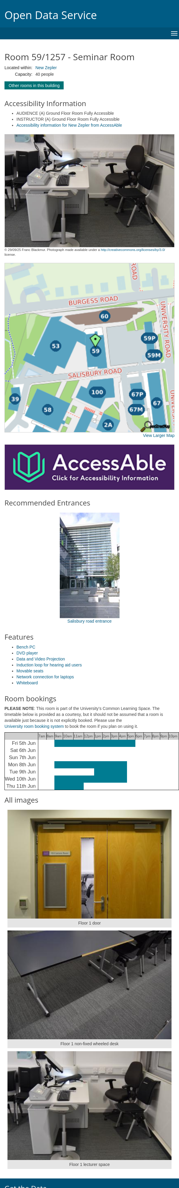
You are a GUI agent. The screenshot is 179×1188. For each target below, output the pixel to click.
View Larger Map (159, 435)
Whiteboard (27, 682)
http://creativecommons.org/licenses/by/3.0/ (133, 250)
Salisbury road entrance (90, 621)
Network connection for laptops (45, 676)
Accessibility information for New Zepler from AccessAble (69, 125)
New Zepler (46, 67)
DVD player (27, 653)
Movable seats (29, 671)
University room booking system (34, 726)
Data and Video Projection (40, 659)
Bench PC (25, 647)
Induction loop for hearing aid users (49, 665)
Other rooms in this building (34, 85)
